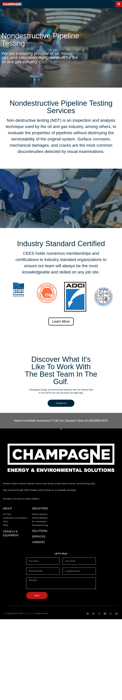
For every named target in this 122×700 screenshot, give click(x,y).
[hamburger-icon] (118, 4)
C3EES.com (28, 613)
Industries (40, 508)
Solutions (39, 530)
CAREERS (38, 542)
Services (38, 536)
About (7, 508)
